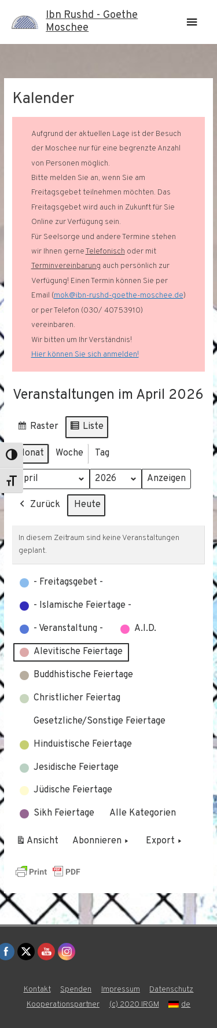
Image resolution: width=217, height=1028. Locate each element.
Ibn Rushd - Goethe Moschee (92, 22)
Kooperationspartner (63, 1004)
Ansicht (39, 844)
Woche (69, 453)
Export (165, 842)
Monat (30, 453)
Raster (37, 428)
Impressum (120, 989)
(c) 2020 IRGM (134, 1004)
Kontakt (37, 989)
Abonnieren (101, 842)
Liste (86, 428)
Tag (102, 453)
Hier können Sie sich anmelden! (85, 354)
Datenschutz (171, 989)
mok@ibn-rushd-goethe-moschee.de (118, 295)
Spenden (75, 989)
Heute (87, 505)
